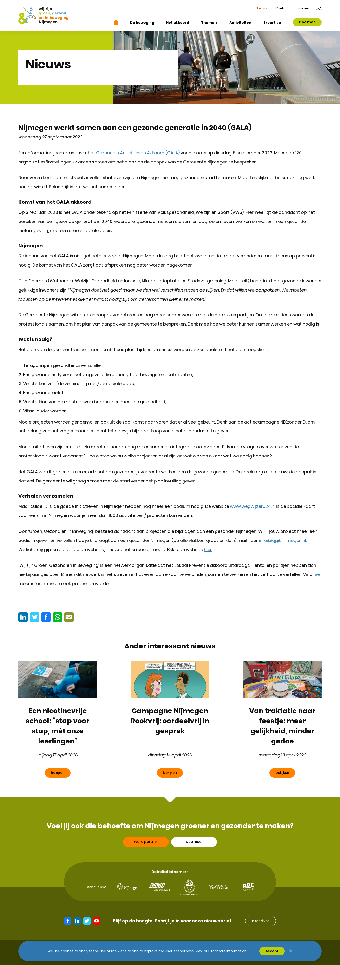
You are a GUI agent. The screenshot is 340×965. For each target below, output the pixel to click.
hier (208, 550)
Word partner (146, 845)
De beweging (142, 22)
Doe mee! (194, 845)
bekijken (58, 772)
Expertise (272, 22)
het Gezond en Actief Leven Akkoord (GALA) (134, 153)
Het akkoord (177, 22)
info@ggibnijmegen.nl (282, 540)
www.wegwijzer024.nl (252, 506)
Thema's (209, 22)
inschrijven (260, 921)
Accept (272, 951)
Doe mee (307, 22)
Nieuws (261, 8)
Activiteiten (240, 22)
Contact (282, 8)
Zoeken (303, 8)
